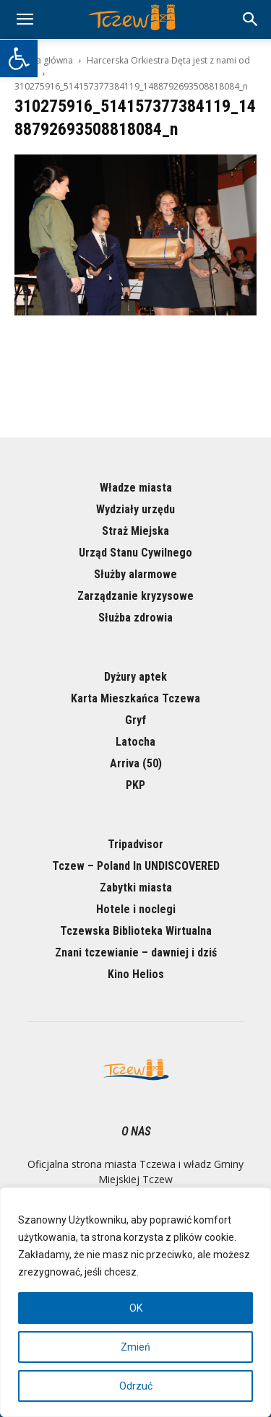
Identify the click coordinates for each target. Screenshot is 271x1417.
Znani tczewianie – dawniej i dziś (136, 952)
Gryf (135, 720)
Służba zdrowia (135, 617)
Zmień (135, 1347)
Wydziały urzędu (135, 509)
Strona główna (43, 60)
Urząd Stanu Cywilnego (135, 552)
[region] (135, 1302)
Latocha (135, 742)
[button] (19, 58)
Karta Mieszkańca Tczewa (135, 698)
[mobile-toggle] (24, 19)
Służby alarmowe (135, 574)
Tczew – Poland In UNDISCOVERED (136, 866)
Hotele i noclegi (136, 909)
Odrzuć (135, 1386)
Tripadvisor (135, 844)
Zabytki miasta (136, 887)
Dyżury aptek (135, 677)
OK (135, 1308)
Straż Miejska (135, 531)
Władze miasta (136, 487)
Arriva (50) (136, 763)
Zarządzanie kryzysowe (135, 596)
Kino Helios (136, 974)
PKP (135, 785)
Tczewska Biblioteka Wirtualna (136, 931)
